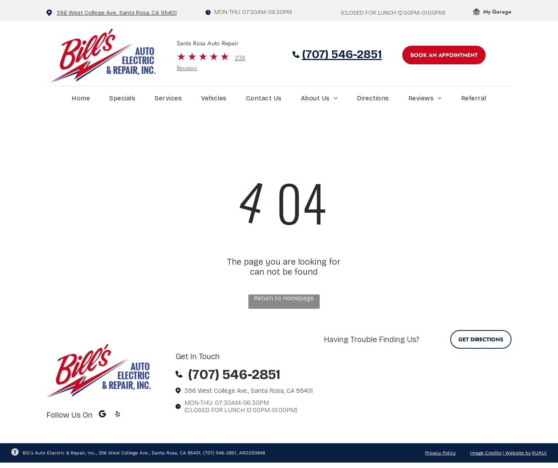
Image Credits (485, 453)
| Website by (517, 453)
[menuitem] (81, 100)
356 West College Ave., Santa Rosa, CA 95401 (117, 12)
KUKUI (539, 453)
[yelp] (118, 415)
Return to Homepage (284, 298)
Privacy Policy (440, 453)
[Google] (102, 415)
